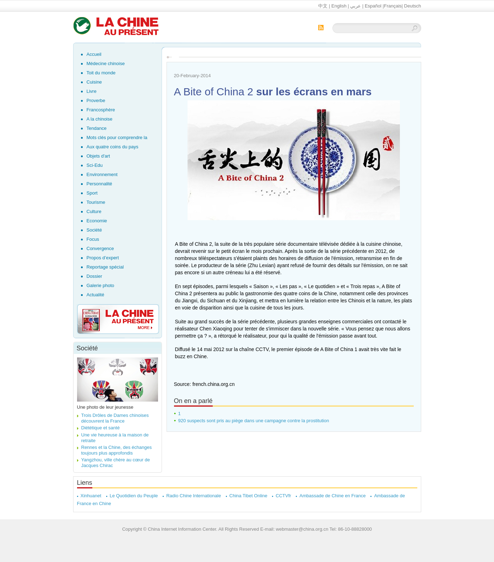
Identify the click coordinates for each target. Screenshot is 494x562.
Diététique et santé (100, 427)
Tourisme (96, 202)
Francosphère (101, 109)
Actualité (95, 294)
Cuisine (94, 82)
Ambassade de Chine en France (332, 495)
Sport (92, 193)
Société (94, 230)
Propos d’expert (103, 257)
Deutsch (412, 6)
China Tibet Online (248, 495)
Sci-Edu (95, 165)
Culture (94, 211)
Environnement (102, 174)
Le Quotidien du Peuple (134, 495)
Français (393, 6)
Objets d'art (98, 156)
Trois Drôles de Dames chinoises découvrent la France (115, 418)
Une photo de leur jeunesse (105, 407)
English (339, 6)
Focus (93, 239)
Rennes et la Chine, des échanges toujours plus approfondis (116, 450)
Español (373, 6)
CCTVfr (283, 495)
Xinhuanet (91, 495)
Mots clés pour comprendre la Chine (117, 138)
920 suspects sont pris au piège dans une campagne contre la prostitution (253, 420)
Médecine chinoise (106, 63)
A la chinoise (100, 119)
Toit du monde (101, 72)
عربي (355, 6)
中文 (322, 6)
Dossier (94, 276)
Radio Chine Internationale (193, 495)
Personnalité (99, 183)
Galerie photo (100, 285)
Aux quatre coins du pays (113, 146)
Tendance (97, 128)
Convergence (100, 248)
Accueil (94, 54)
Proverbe (96, 100)
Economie (97, 220)
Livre (92, 91)
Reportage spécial (105, 267)
